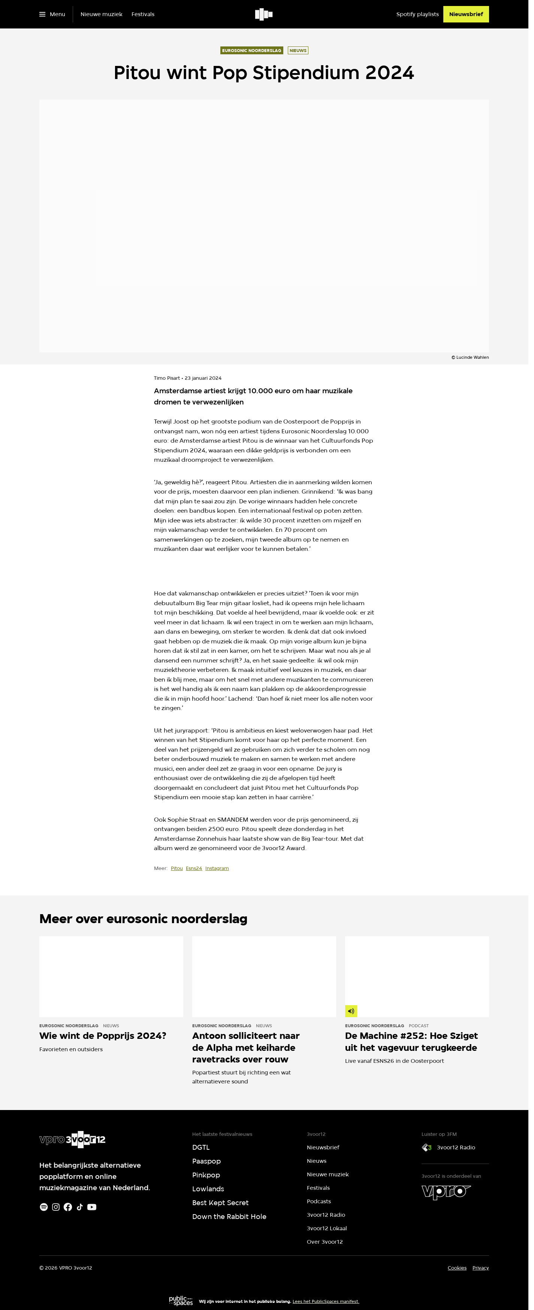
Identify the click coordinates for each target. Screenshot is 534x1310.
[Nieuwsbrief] (466, 14)
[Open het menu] (52, 14)
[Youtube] (91, 1207)
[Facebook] (67, 1207)
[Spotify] (43, 1207)
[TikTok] (79, 1207)
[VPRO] (446, 1192)
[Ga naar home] (264, 14)
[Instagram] (55, 1207)
